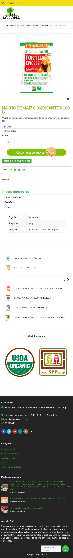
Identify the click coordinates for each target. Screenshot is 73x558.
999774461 (8, 3)
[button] (66, 14)
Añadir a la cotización (17, 161)
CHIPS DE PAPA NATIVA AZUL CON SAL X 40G (31, 308)
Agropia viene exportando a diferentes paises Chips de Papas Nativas (37, 498)
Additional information (17, 191)
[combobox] (36, 130)
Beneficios (10, 202)
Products (20, 25)
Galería (8, 207)
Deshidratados (8, 457)
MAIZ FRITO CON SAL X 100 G (25, 267)
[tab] (36, 191)
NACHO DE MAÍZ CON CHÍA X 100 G (28, 258)
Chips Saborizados (10, 453)
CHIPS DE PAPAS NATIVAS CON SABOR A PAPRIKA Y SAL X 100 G (39, 288)
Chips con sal (8, 448)
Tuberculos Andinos (11, 466)
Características (13, 197)
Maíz (28, 25)
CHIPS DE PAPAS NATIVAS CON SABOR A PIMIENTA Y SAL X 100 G (39, 317)
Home (12, 25)
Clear (5, 135)
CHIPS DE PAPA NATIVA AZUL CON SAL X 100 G (32, 298)
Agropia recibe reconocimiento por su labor (27, 508)
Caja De (6, 126)
